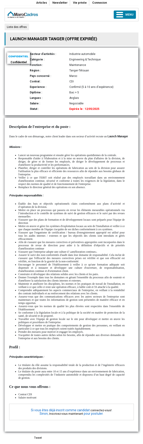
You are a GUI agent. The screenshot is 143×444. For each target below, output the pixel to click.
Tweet (38, 437)
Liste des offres (17, 27)
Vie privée (80, 2)
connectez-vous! (101, 410)
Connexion (99, 2)
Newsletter (59, 2)
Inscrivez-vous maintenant (66, 413)
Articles (41, 2)
